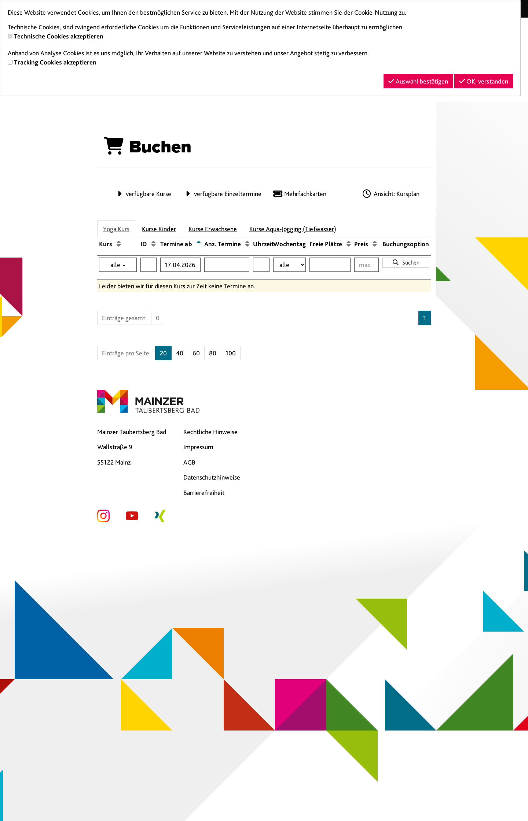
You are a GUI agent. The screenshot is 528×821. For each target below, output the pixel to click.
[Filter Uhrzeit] (261, 265)
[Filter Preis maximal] (366, 265)
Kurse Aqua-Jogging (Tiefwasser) (292, 229)
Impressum (198, 447)
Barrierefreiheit (203, 492)
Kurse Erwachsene (212, 229)
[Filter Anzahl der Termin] (226, 265)
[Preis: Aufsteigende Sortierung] (375, 244)
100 (230, 353)
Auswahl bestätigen (418, 81)
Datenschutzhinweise (211, 477)
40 (179, 353)
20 (163, 353)
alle (117, 265)
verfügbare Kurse (142, 193)
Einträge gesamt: (124, 318)
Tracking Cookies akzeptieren (55, 62)
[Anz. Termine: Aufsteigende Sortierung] (247, 244)
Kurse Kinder (159, 229)
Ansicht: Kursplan (390, 193)
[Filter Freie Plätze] (330, 265)
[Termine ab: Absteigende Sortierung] (199, 244)
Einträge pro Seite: (126, 353)
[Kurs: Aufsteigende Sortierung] (119, 244)
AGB (189, 462)
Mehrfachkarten (299, 193)
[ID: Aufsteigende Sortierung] (153, 244)
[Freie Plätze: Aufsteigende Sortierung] (348, 244)
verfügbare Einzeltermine (221, 193)
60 (196, 353)
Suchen (405, 262)
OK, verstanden (483, 81)
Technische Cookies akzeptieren (58, 36)
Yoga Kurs (116, 229)
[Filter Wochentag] (289, 265)
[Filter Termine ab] (180, 265)
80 (212, 353)
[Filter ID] (148, 265)
